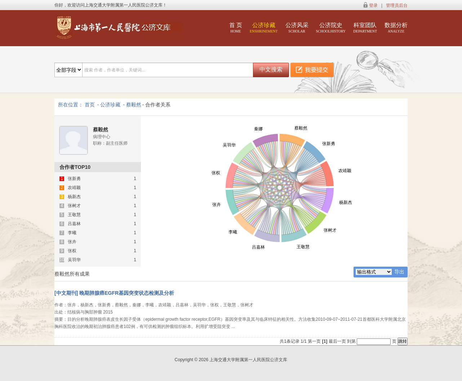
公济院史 (331, 27)
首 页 (235, 27)
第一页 (314, 341)
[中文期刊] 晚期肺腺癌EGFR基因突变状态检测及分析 (114, 293)
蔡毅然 (133, 105)
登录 (373, 5)
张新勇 (74, 178)
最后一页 (337, 341)
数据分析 (396, 27)
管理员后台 (397, 5)
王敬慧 (74, 215)
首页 (90, 105)
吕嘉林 (74, 224)
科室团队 (365, 27)
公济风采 (296, 27)
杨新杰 (74, 196)
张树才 (74, 205)
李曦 (72, 233)
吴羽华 (74, 260)
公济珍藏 (264, 27)
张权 (72, 251)
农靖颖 (74, 187)
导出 (399, 272)
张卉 (72, 242)
